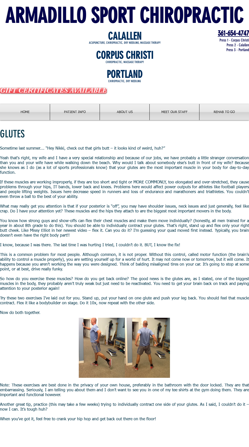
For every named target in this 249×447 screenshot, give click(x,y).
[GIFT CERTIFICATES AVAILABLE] (53, 90)
